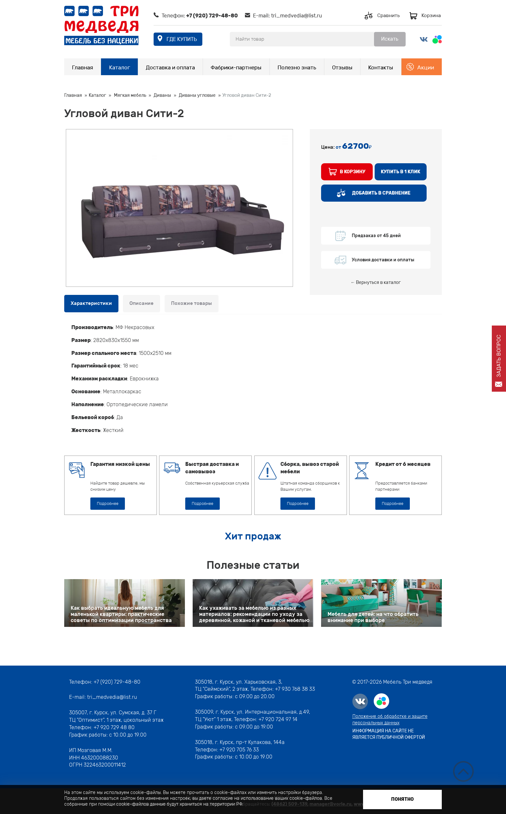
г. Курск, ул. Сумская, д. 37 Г (123, 712)
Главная (82, 67)
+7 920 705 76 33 (239, 750)
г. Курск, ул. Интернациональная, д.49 (262, 712)
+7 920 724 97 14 (278, 719)
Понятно (402, 799)
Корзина (431, 15)
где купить (182, 39)
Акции (425, 67)
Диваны (162, 95)
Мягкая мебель (130, 95)
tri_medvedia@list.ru (296, 16)
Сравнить (388, 15)
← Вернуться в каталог (375, 282)
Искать (389, 39)
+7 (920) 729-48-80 (212, 16)
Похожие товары (191, 303)
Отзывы (342, 67)
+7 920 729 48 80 (114, 727)
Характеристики (91, 303)
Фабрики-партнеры (236, 67)
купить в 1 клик (400, 172)
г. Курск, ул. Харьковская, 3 (247, 682)
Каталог (119, 67)
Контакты (380, 67)
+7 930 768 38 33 (295, 689)
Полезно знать (297, 67)
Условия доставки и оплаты (383, 260)
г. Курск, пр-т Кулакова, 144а (250, 742)
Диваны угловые (197, 95)
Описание (141, 303)
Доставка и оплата (170, 67)
